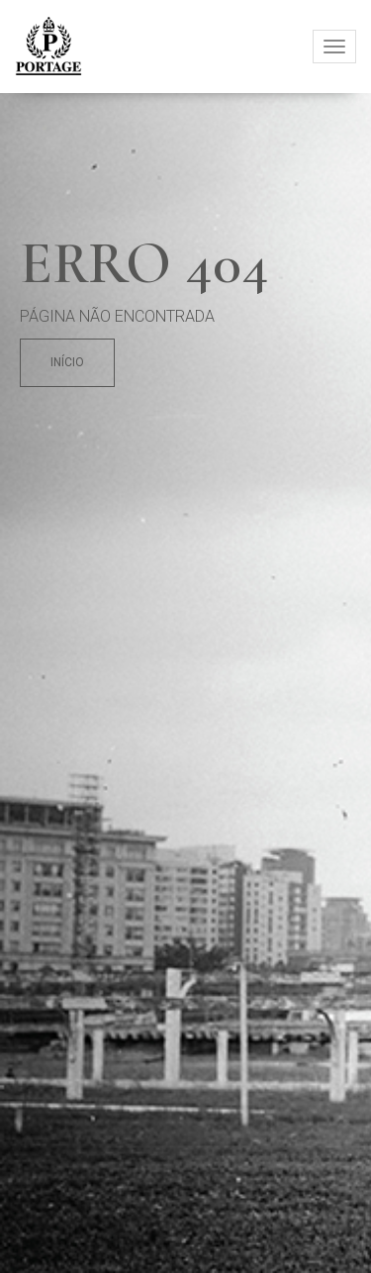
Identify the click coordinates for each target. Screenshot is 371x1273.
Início (67, 362)
